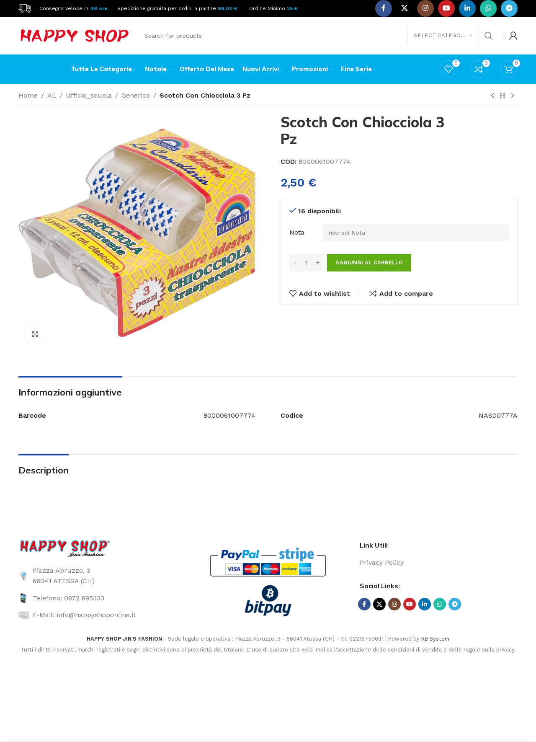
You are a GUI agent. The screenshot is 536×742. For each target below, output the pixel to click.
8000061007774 (229, 415)
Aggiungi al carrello (369, 262)
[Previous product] (492, 96)
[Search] (318, 35)
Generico (135, 95)
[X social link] (404, 8)
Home (28, 95)
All (51, 95)
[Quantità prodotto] (306, 262)
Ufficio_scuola (89, 95)
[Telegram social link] (509, 8)
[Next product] (513, 96)
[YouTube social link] (446, 8)
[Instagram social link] (425, 8)
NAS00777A (498, 415)
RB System (435, 639)
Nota (296, 232)
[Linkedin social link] (467, 8)
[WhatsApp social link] (488, 8)
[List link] (97, 576)
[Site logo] (24, 8)
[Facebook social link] (383, 8)
